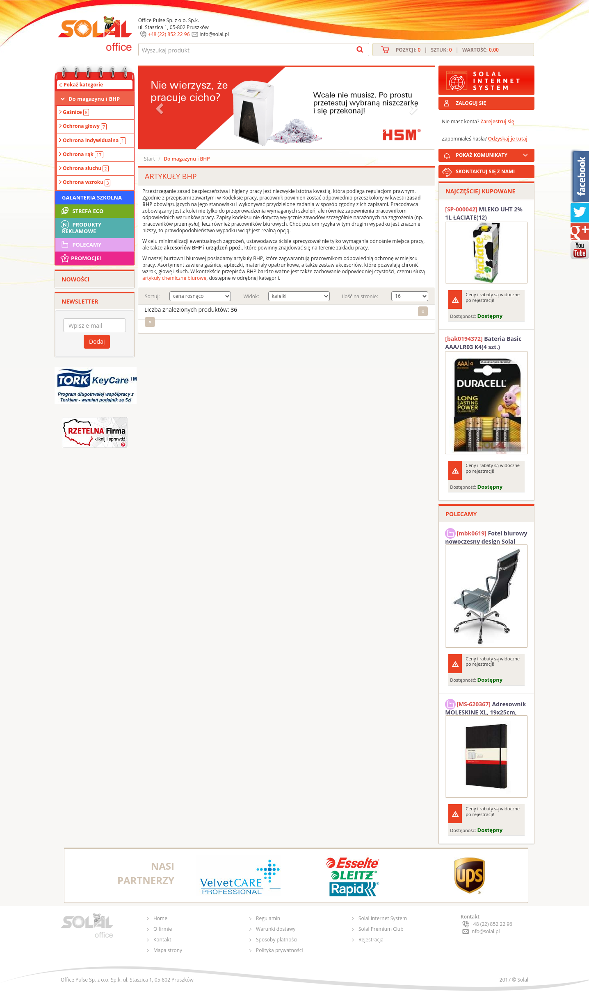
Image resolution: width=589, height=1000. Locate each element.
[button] (160, 108)
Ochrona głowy (85, 126)
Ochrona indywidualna (94, 140)
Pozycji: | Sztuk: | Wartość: (447, 49)
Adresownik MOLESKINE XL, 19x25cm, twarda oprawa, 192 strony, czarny (485, 707)
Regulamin (268, 918)
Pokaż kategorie (83, 84)
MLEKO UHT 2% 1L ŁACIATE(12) (484, 213)
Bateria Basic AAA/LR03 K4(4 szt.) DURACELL (483, 343)
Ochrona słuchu (86, 168)
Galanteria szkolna (92, 197)
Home (160, 918)
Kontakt (162, 939)
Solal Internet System (382, 918)
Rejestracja (371, 939)
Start (149, 158)
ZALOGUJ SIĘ (471, 103)
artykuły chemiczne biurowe (174, 277)
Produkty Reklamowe (80, 227)
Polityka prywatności (279, 950)
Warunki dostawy (275, 928)
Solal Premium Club (381, 928)
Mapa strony (167, 950)
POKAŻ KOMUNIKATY (493, 154)
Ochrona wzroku (86, 182)
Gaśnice (76, 112)
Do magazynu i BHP (94, 98)
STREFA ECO (81, 211)
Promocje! (80, 258)
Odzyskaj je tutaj (507, 138)
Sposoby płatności (276, 939)
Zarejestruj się (497, 121)
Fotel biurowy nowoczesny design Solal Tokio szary (486, 536)
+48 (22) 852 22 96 (169, 34)
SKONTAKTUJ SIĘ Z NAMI (485, 171)
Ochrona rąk (83, 154)
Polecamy (80, 244)
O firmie (162, 928)
